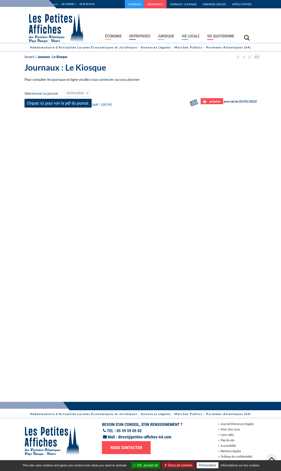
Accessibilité (228, 446)
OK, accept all (145, 465)
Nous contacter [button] (126, 447)
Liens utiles (227, 435)
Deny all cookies (178, 465)
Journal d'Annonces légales (237, 424)
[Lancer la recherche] (247, 37)
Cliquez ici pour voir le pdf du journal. (58, 103)
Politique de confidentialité (236, 456)
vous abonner (129, 79)
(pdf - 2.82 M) (68, 103)
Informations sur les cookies (240, 465)
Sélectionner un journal (41, 93)
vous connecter (102, 79)
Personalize (207, 465)
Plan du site (227, 440)
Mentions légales (231, 451)
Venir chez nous (230, 429)
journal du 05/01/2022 (229, 101)
